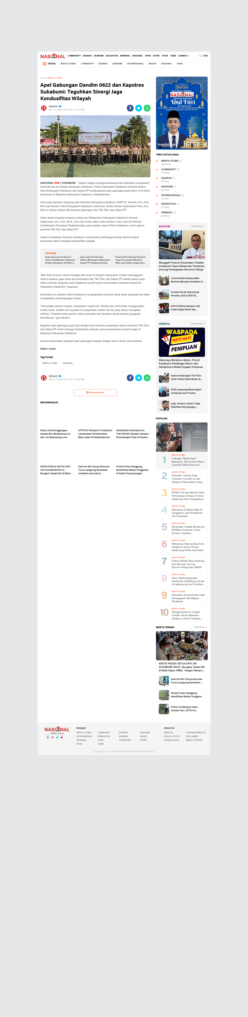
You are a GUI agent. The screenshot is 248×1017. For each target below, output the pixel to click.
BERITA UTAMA (68, 64)
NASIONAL (137, 56)
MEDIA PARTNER (194, 740)
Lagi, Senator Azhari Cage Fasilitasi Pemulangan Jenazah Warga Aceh (185, 405)
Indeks (49, 64)
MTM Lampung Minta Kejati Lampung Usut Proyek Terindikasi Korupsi (186, 392)
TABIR (173, 56)
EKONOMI (99, 56)
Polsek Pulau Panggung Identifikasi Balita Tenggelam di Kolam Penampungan (187, 695)
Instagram (52, 739)
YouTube (61, 739)
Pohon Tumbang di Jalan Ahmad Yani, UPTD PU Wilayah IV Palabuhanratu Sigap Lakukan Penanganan (186, 709)
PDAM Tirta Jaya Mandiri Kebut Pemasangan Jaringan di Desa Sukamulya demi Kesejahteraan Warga (188, 496)
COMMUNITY (74, 56)
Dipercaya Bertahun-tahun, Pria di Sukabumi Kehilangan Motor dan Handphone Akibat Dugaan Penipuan (181, 364)
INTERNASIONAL (135, 64)
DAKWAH (87, 56)
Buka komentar (95, 392)
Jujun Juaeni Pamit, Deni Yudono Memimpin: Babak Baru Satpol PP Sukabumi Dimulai (95, 260)
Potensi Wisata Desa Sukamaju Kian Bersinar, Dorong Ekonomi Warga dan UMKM (188, 564)
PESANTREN (125, 740)
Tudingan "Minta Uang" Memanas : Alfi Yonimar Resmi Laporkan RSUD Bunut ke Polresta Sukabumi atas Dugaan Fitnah (188, 462)
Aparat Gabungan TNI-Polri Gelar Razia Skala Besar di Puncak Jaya (186, 378)
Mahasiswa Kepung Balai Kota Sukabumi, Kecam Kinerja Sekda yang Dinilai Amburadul (188, 547)
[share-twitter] (138, 108)
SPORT (156, 56)
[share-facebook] (130, 108)
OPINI (148, 56)
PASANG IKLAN (171, 740)
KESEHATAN (112, 56)
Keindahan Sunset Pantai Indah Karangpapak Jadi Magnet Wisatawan (188, 598)
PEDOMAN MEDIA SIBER (197, 733)
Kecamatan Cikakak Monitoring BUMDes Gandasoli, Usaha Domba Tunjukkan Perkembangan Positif (188, 530)
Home (43, 78)
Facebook (47, 739)
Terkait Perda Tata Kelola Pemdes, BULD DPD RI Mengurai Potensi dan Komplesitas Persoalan (185, 294)
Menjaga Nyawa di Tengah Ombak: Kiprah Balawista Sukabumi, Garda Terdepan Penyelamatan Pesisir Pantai (187, 615)
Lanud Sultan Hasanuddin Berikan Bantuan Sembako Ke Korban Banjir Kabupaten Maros (187, 280)
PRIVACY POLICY (172, 737)
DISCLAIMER (192, 737)
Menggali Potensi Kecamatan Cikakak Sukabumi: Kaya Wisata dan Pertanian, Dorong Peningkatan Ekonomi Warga (182, 266)
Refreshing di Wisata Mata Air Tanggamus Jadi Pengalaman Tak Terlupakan (187, 513)
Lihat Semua (196, 226)
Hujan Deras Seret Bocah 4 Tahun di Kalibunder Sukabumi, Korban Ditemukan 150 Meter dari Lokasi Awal (60, 260)
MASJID (152, 64)
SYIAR (165, 56)
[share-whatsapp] (147, 108)
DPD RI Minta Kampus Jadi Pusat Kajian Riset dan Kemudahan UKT (185, 308)
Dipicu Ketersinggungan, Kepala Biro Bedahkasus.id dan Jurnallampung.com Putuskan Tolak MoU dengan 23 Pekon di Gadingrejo (188, 581)
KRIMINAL (125, 56)
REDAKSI (168, 733)
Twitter (57, 739)
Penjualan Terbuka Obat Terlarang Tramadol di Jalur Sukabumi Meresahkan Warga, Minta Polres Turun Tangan (188, 479)
